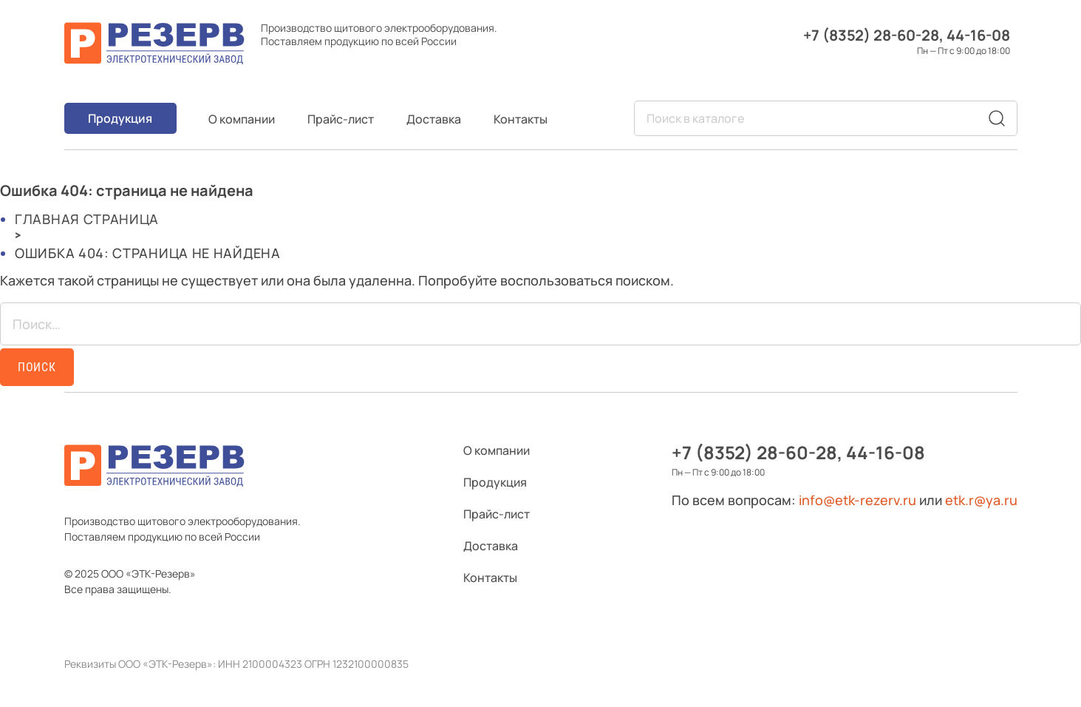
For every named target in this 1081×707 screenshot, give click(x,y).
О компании (241, 119)
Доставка (433, 119)
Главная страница (87, 219)
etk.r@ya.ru (981, 500)
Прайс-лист (340, 119)
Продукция (120, 118)
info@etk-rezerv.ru (857, 500)
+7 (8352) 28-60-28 (871, 35)
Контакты (521, 119)
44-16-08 (978, 35)
